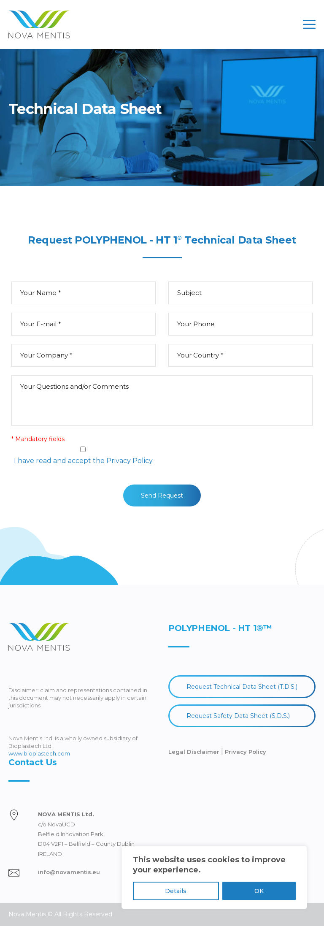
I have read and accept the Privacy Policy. (84, 461)
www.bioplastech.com (39, 753)
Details (175, 891)
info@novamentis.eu (69, 872)
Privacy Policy (245, 751)
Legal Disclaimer (194, 751)
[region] (214, 877)
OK (259, 891)
